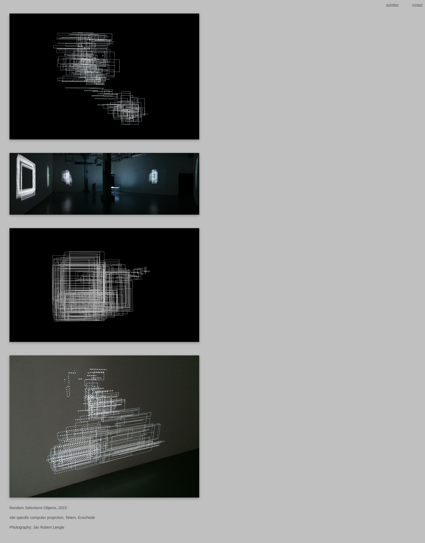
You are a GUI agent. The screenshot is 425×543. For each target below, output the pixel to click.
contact (417, 5)
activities (392, 5)
